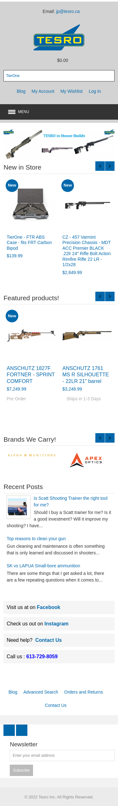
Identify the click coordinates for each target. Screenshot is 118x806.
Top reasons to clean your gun (36, 538)
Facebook (48, 607)
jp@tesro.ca (68, 11)
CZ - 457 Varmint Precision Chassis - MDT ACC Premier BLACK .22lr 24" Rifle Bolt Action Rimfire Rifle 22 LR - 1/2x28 (86, 251)
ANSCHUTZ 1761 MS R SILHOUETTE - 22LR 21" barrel (85, 374)
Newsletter (23, 745)
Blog (21, 91)
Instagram (56, 623)
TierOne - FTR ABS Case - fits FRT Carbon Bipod (29, 243)
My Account (42, 91)
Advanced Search (40, 692)
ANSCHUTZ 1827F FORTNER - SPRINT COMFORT (31, 374)
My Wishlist (71, 91)
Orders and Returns (83, 692)
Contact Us (48, 640)
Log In (95, 91)
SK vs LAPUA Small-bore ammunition (43, 565)
